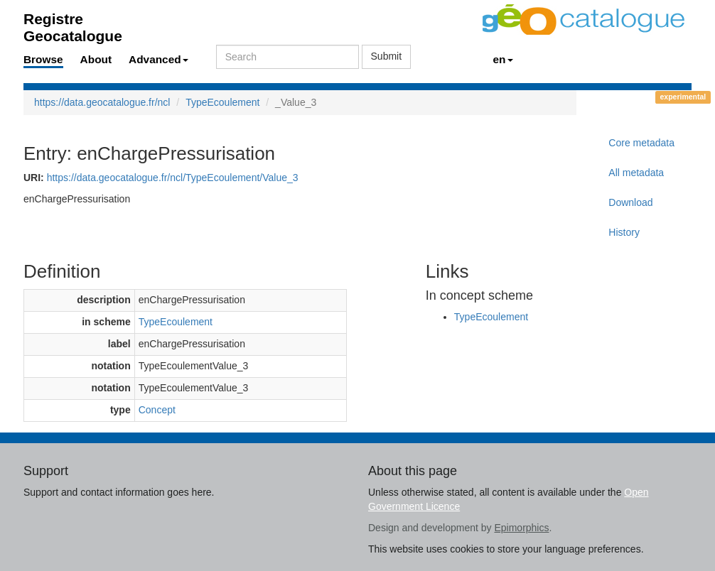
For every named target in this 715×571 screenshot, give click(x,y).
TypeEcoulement (222, 102)
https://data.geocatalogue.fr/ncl (102, 102)
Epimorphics (521, 527)
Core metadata (641, 142)
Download (630, 202)
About (96, 59)
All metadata (636, 172)
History (624, 232)
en (503, 59)
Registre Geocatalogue (72, 23)
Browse (43, 59)
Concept (157, 409)
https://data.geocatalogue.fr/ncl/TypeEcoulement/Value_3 (173, 177)
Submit (386, 56)
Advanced (158, 59)
